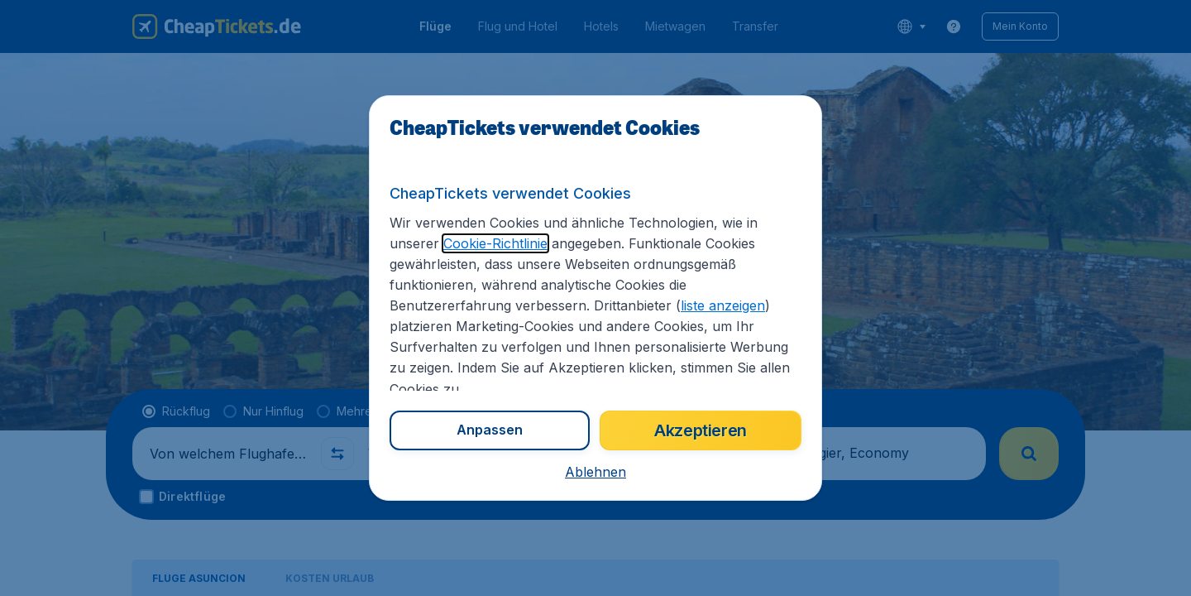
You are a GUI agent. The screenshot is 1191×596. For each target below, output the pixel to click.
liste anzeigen (723, 305)
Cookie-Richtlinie (495, 243)
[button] (595, 472)
